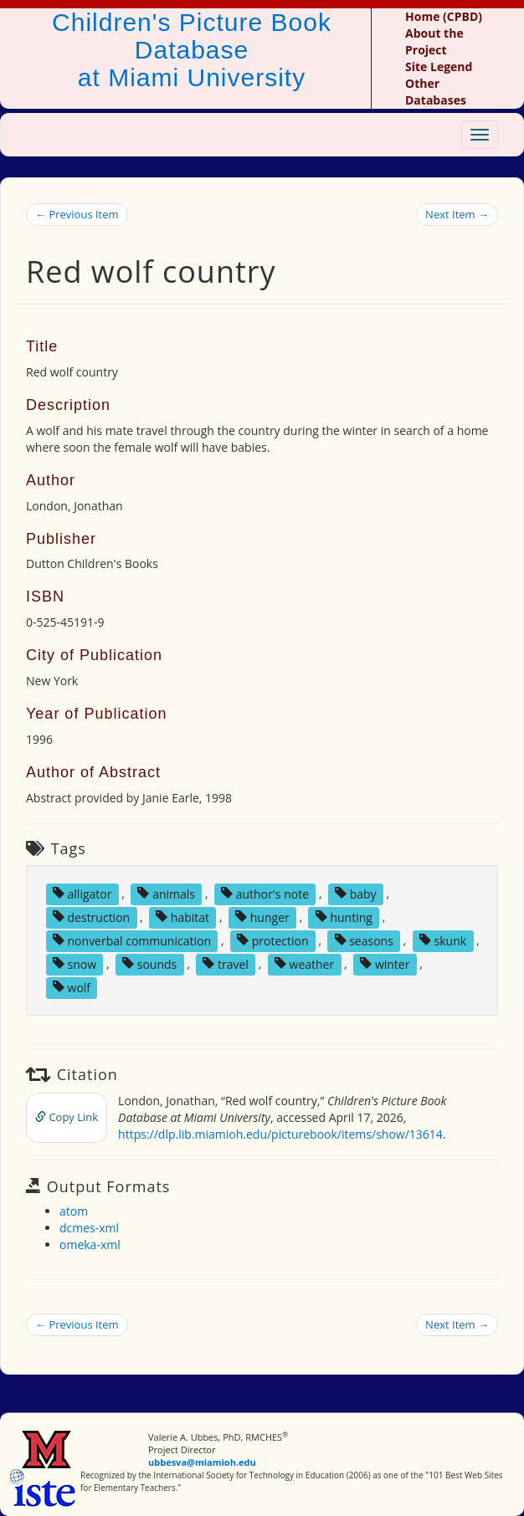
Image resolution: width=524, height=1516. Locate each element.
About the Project (434, 41)
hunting (344, 916)
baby (356, 893)
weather (304, 963)
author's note (265, 893)
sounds (149, 963)
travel (226, 963)
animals (166, 893)
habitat (182, 916)
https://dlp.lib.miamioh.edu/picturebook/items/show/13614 (280, 1134)
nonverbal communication (132, 940)
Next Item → (457, 214)
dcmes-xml (89, 1228)
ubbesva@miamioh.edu (202, 1462)
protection (272, 940)
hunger (262, 916)
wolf (71, 987)
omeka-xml (90, 1244)
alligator (82, 893)
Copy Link (66, 1116)
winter (384, 963)
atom (73, 1211)
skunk (442, 940)
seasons (364, 940)
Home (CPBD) (443, 16)
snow (74, 963)
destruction (91, 916)
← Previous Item (77, 214)
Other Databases (435, 91)
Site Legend (438, 66)
